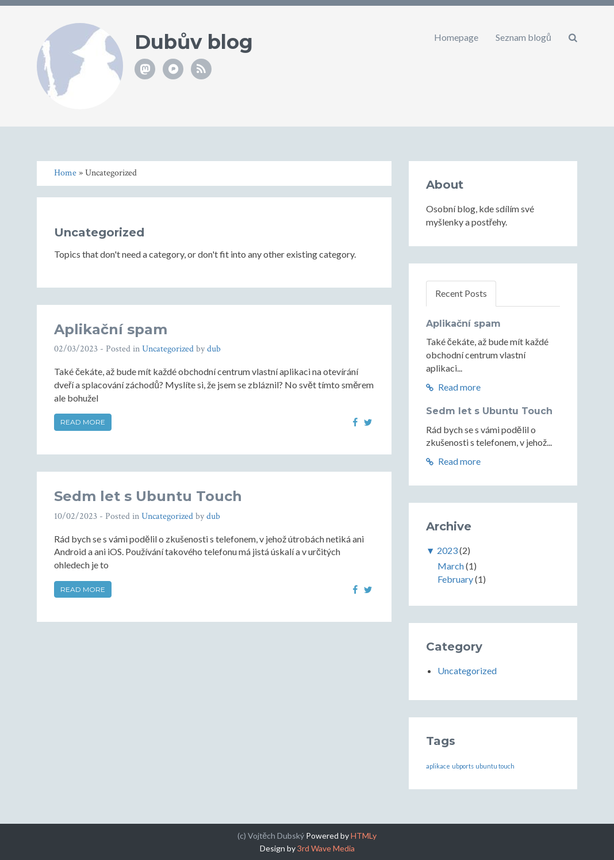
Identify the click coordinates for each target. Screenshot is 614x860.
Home (65, 173)
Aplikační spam (110, 329)
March (451, 565)
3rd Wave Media (326, 848)
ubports (463, 766)
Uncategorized (168, 349)
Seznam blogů (523, 37)
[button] (573, 37)
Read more (82, 422)
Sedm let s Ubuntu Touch (148, 496)
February (455, 579)
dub (214, 349)
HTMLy (364, 835)
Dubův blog (194, 42)
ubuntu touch (495, 766)
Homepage (456, 37)
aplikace (438, 766)
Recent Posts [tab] (461, 293)
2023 (447, 550)
